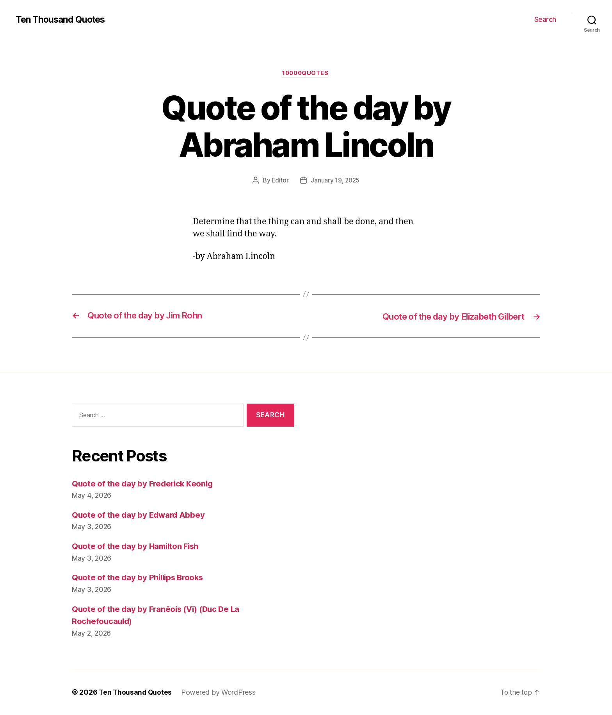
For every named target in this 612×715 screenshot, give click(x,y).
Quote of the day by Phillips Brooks (140, 578)
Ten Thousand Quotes (62, 19)
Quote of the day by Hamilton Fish (137, 546)
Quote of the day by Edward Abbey (140, 515)
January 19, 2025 (335, 181)
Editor (279, 181)
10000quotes (306, 73)
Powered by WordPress (220, 693)
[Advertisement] (429, 483)
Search (545, 19)
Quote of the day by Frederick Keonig (144, 484)
